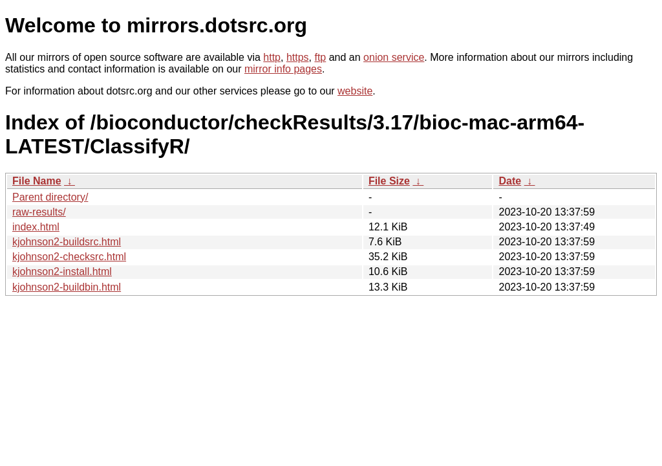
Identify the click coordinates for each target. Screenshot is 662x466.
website (354, 90)
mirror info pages (283, 68)
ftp (320, 57)
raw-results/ (39, 211)
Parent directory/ (50, 197)
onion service (393, 57)
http (272, 57)
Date (509, 180)
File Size (389, 180)
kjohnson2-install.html (62, 271)
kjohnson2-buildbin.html (66, 287)
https (297, 57)
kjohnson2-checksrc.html (69, 256)
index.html (35, 226)
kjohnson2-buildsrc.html (66, 241)
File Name (36, 180)
